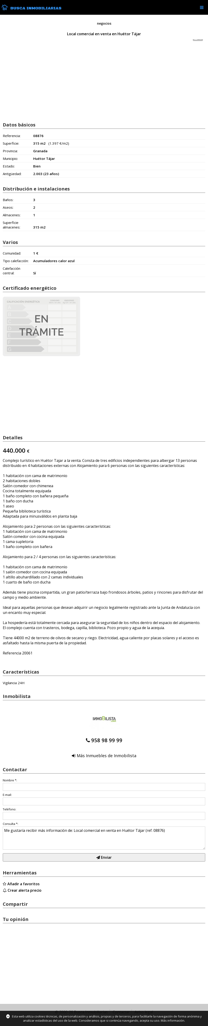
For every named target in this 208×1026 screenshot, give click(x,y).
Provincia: (10, 151)
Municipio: (10, 158)
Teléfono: (9, 809)
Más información (172, 1020)
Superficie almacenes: (11, 224)
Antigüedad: (12, 173)
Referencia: (12, 135)
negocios (104, 23)
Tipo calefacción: (16, 260)
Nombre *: (10, 780)
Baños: (8, 199)
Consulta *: (10, 824)
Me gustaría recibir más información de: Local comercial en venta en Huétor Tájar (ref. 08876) (104, 838)
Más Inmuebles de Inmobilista (106, 755)
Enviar (104, 857)
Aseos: (8, 207)
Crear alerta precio (24, 890)
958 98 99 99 (106, 740)
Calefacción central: (11, 270)
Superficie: (11, 143)
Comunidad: (12, 253)
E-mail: (7, 795)
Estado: (9, 166)
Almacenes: (12, 215)
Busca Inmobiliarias (36, 8)
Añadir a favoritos (23, 883)
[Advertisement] (104, 81)
